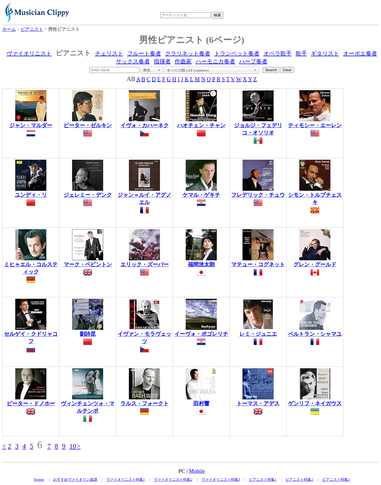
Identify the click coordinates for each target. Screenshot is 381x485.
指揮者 (162, 61)
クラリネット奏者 (187, 53)
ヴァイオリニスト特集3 (221, 479)
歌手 (301, 53)
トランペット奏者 (236, 53)
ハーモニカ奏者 (215, 61)
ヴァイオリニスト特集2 (173, 479)
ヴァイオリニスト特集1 (125, 479)
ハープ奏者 (253, 61)
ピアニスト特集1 (263, 479)
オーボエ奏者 (360, 53)
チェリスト (109, 53)
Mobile (197, 471)
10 (73, 446)
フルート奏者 (144, 53)
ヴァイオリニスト (29, 53)
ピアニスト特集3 (336, 479)
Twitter (39, 479)
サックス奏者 (133, 61)
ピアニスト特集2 (299, 479)
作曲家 (183, 61)
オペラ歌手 (277, 53)
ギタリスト (325, 53)
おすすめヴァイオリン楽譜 (75, 479)
